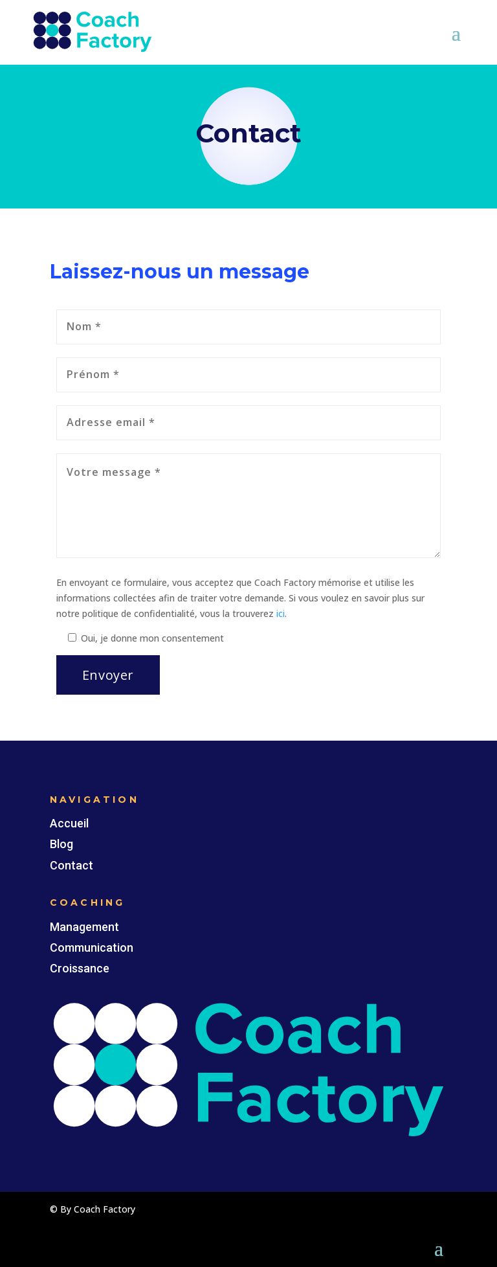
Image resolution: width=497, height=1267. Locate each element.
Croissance (79, 968)
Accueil (69, 823)
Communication (91, 947)
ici (280, 613)
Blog (61, 844)
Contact (71, 865)
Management (84, 927)
